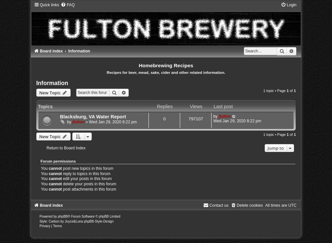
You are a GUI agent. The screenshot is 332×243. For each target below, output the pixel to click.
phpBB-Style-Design (99, 221)
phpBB (63, 216)
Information (52, 83)
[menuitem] (68, 5)
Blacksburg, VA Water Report (93, 116)
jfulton (78, 122)
